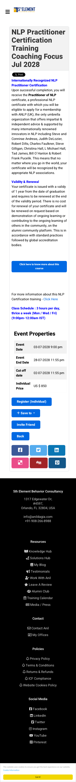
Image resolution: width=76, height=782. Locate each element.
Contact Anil (40, 628)
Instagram (40, 728)
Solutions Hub (40, 558)
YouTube (40, 735)
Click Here (50, 299)
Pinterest (39, 742)
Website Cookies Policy (40, 685)
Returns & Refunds (39, 671)
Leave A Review (40, 584)
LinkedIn (40, 715)
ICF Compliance (40, 678)
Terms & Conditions (40, 665)
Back (20, 436)
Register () (31, 401)
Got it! (38, 777)
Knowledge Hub (40, 551)
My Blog (40, 564)
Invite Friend (26, 424)
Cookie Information (11, 770)
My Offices (40, 635)
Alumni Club (40, 591)
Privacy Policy (40, 658)
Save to (24, 413)
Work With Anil (40, 578)
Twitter (40, 722)
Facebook (40, 709)
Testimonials (40, 571)
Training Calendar (40, 598)
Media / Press (40, 604)
